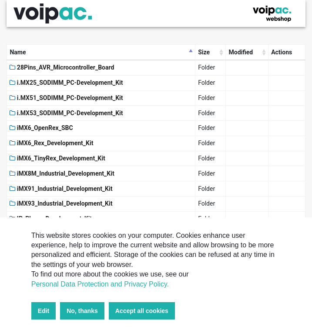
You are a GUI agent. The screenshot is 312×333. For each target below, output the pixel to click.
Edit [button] (43, 310)
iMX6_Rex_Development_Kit (51, 143)
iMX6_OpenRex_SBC (41, 127)
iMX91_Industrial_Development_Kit (61, 188)
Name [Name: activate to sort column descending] (18, 52)
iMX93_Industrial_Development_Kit (61, 203)
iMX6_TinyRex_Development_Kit (57, 158)
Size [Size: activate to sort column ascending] (204, 52)
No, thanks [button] (82, 310)
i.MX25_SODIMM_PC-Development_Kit (66, 82)
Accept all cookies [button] (141, 310)
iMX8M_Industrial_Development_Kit (62, 173)
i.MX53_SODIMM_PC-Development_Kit (66, 113)
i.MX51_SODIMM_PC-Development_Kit (66, 97)
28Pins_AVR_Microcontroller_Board (62, 67)
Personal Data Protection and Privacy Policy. (100, 284)
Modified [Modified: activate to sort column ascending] (240, 52)
